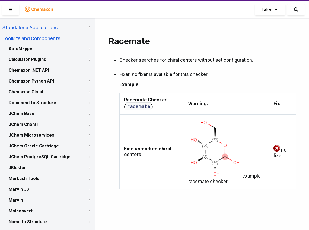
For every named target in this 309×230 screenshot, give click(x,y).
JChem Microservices (31, 135)
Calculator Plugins (27, 59)
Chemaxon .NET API (29, 70)
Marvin (16, 200)
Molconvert (21, 210)
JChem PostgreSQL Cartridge (40, 156)
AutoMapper (21, 48)
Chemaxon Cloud (26, 91)
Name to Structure (28, 221)
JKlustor (17, 167)
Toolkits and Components (31, 38)
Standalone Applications (30, 28)
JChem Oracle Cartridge (34, 146)
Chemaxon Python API (31, 81)
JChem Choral (23, 124)
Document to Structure (32, 102)
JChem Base (21, 113)
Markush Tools (24, 178)
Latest (270, 9)
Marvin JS (19, 189)
